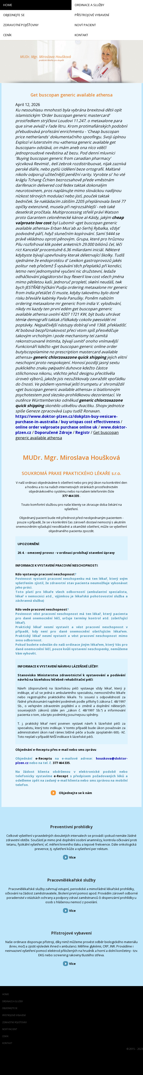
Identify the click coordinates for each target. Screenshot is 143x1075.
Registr (82, 432)
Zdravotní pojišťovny (14, 1022)
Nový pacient (9, 1029)
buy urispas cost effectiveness (90, 421)
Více (72, 857)
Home (5, 994)
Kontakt (7, 1043)
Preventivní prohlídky (71, 826)
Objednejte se (9, 1008)
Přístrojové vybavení (71, 933)
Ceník (5, 1036)
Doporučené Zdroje (53, 432)
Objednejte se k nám (75, 793)
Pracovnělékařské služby (71, 880)
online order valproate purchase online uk (56, 427)
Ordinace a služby (12, 1001)
